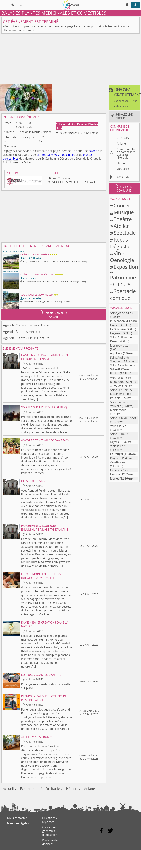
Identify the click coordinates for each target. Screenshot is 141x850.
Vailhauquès (118, 426)
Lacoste (115, 474)
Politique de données (50, 842)
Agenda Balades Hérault (21, 331)
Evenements (29, 788)
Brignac (115, 458)
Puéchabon (117, 321)
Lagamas (116, 333)
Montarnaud (118, 410)
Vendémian (117, 462)
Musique (124, 212)
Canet (114, 470)
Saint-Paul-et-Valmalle (119, 404)
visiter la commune (124, 188)
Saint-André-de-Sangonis (120, 359)
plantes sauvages (48, 155)
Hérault (122, 163)
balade (92, 151)
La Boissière (118, 329)
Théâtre (123, 219)
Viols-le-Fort (117, 446)
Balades (82, 124)
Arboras (115, 378)
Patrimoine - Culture (123, 281)
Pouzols (115, 398)
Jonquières (117, 382)
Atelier (121, 225)
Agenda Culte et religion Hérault (28, 325)
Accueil (8, 788)
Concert (123, 205)
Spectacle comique (123, 294)
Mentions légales (18, 823)
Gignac (114, 325)
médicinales (67, 155)
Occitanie (123, 169)
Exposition (126, 266)
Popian (114, 373)
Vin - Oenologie (122, 256)
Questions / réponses (49, 820)
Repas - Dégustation (124, 243)
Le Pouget (116, 454)
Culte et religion (66, 124)
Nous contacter (17, 818)
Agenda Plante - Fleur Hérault (26, 338)
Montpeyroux (119, 345)
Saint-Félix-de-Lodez (123, 418)
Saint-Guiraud (119, 434)
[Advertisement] (70, 59)
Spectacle (125, 232)
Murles (114, 478)
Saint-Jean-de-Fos (121, 313)
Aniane (121, 143)
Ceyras (114, 442)
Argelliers (116, 353)
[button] (124, 97)
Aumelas (115, 386)
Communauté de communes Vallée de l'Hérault (126, 153)
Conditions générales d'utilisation (49, 831)
